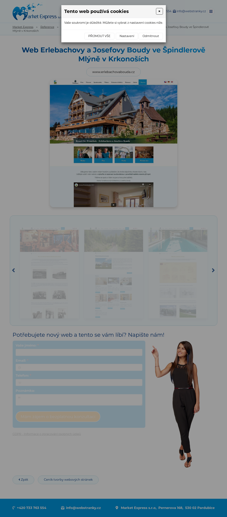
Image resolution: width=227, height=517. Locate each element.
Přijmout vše (99, 36)
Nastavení (127, 36)
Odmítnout (151, 36)
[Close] (159, 11)
